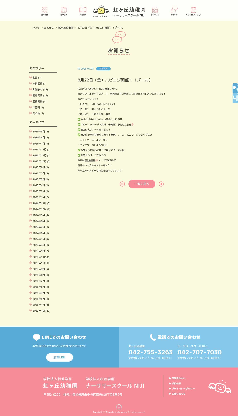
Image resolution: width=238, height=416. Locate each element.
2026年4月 (39, 137)
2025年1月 (39, 197)
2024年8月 (39, 221)
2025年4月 (39, 185)
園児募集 (37, 101)
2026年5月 (39, 131)
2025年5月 (39, 179)
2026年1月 (39, 143)
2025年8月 (39, 167)
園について (155, 11)
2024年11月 (39, 203)
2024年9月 (39, 215)
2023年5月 (39, 293)
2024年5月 (39, 239)
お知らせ (174, 11)
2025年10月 (39, 161)
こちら (127, 124)
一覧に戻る (141, 184)
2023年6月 (39, 286)
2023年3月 (39, 299)
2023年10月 (39, 263)
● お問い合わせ (177, 393)
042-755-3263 (151, 352)
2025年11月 (39, 155)
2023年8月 (39, 275)
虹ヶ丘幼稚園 (65, 27)
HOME (36, 27)
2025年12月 (39, 149)
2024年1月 (39, 251)
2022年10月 (39, 310)
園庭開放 (37, 95)
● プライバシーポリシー (182, 388)
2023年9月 (39, 269)
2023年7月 (39, 281)
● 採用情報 (175, 383)
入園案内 (83, 11)
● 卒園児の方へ (177, 378)
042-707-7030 (200, 352)
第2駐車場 (90, 160)
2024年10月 (39, 209)
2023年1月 (39, 304)
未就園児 (37, 83)
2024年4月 (39, 245)
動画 (35, 77)
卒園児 (36, 107)
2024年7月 (39, 227)
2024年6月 (39, 233)
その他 (36, 113)
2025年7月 (39, 173)
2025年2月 (39, 191)
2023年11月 (39, 257)
